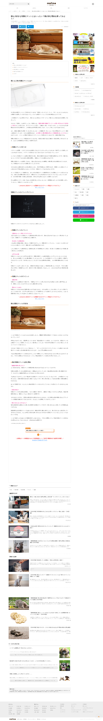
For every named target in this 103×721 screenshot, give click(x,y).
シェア (14, 26)
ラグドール (86, 109)
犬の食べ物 (19, 706)
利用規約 (25, 719)
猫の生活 (44, 710)
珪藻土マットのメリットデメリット (20, 67)
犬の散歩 (10, 710)
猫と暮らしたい (53, 706)
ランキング (76, 189)
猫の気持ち (44, 708)
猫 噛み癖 (62, 706)
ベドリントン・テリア (88, 96)
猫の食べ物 (44, 706)
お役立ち (34, 8)
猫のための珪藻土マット (18, 71)
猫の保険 (44, 712)
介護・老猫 (36, 712)
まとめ (14, 74)
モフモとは (43, 719)
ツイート (22, 26)
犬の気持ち (19, 708)
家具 (86, 195)
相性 (82, 189)
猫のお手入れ (53, 708)
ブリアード (76, 90)
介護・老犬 (19, 712)
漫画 (69, 8)
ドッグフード (62, 711)
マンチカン (85, 709)
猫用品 (51, 710)
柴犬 (61, 708)
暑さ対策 (22, 489)
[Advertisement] (40, 462)
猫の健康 (36, 708)
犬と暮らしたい (28, 706)
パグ (81, 78)
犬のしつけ (11, 706)
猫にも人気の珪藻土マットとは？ (20, 65)
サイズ (29, 489)
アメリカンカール (85, 112)
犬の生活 (26, 710)
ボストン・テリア (89, 78)
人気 (17, 8)
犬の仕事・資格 (12, 713)
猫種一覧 (92, 115)
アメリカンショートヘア (79, 106)
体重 (87, 189)
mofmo (51, 4)
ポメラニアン (83, 80)
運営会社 (38, 719)
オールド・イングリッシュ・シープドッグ (82, 93)
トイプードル (62, 709)
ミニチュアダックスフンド (88, 708)
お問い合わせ (19, 719)
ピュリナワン (74, 704)
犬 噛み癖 (84, 704)
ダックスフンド (77, 96)
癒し (51, 8)
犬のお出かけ (19, 710)
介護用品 (76, 195)
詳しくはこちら (39, 187)
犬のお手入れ (27, 708)
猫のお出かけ (36, 710)
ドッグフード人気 (74, 711)
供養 (81, 195)
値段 (34, 489)
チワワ (76, 80)
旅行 (86, 192)
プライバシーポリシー (32, 719)
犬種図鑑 (92, 99)
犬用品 (10, 712)
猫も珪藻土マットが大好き (18, 69)
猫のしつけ (36, 706)
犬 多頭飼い (62, 704)
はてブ (30, 26)
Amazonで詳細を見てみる (39, 440)
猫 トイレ (73, 706)
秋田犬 (76, 78)
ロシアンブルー (77, 109)
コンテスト (86, 8)
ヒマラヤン (76, 112)
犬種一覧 (92, 84)
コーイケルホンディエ (86, 90)
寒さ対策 (16, 489)
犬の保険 (26, 712)
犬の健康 (10, 708)
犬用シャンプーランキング (88, 711)
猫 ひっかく (85, 706)
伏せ (75, 192)
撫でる (76, 198)
